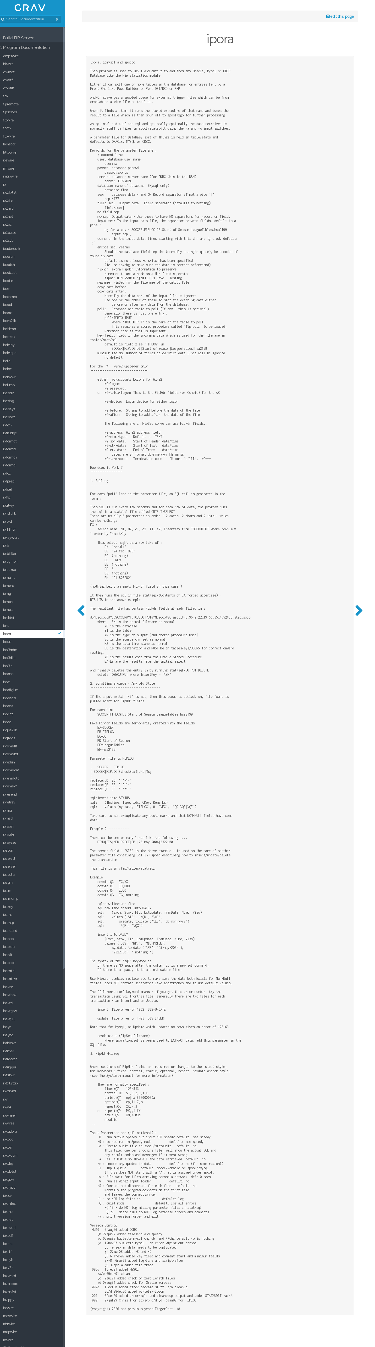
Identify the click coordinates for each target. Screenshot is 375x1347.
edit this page (338, 17)
